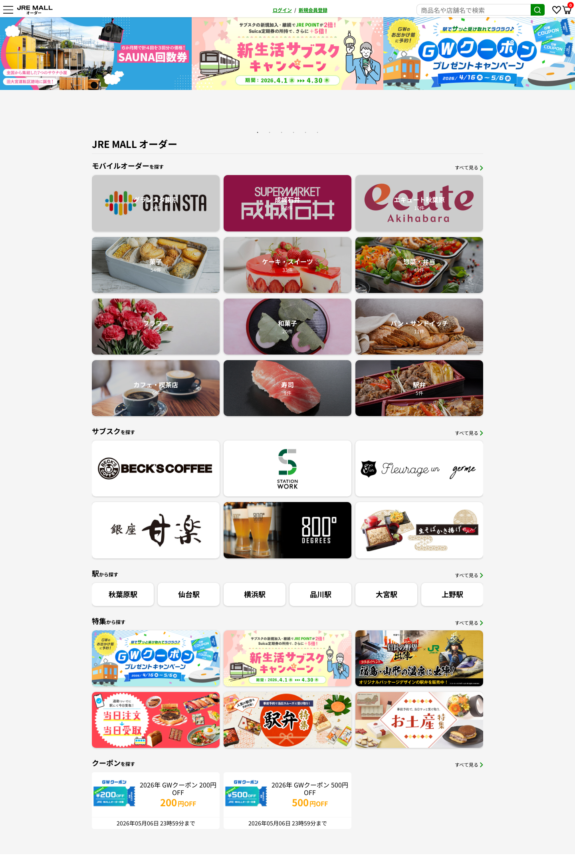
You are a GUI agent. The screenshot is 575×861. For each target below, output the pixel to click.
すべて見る (469, 167)
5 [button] (305, 132)
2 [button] (270, 132)
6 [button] (317, 132)
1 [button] (258, 132)
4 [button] (293, 132)
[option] (98, 53)
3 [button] (282, 132)
